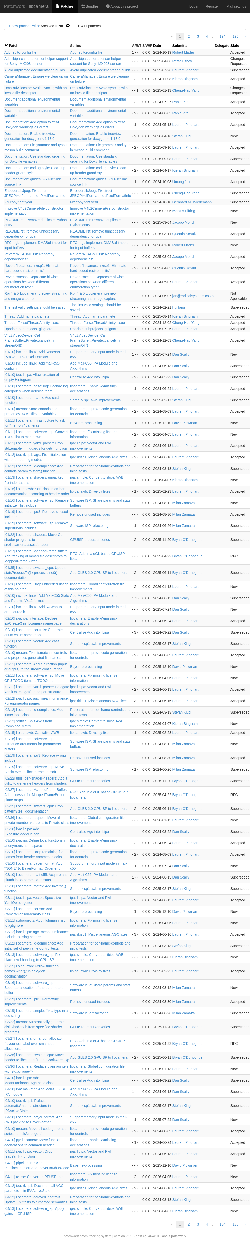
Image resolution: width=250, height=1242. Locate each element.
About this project (122, 6)
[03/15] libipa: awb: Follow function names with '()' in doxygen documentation (31, 971)
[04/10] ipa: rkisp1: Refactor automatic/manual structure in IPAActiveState (27, 1106)
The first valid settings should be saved (34, 307)
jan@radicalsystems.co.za (193, 296)
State (234, 46)
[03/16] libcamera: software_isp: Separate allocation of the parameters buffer (33, 988)
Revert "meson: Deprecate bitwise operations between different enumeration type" (31, 282)
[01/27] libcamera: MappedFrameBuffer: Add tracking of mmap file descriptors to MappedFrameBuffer (35, 556)
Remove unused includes (90, 514)
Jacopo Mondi (183, 222)
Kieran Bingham (185, 79)
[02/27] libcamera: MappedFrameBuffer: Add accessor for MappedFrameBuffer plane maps (35, 795)
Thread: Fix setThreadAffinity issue (31, 323)
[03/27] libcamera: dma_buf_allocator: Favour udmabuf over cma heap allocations (34, 1043)
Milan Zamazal (184, 503)
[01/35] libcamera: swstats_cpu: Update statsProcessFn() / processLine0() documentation (35, 573)
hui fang (178, 307)
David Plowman (184, 423)
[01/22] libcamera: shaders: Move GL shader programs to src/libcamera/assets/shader (33, 540)
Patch (13, 46)
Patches (64, 6)
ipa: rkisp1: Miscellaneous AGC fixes (98, 457)
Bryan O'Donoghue (187, 540)
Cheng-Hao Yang (186, 90)
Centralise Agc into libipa (89, 377)
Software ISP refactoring (89, 526)
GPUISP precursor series (90, 540)
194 (222, 36)
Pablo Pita (180, 102)
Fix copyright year (18, 202)
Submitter (180, 46)
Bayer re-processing (86, 423)
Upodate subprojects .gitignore (28, 329)
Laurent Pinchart (185, 70)
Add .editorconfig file (20, 52)
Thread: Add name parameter (27, 316)
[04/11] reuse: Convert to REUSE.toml (34, 1177)
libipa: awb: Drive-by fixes (90, 491)
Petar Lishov (182, 61)
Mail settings (236, 6)
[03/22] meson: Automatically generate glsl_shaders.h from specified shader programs (34, 1027)
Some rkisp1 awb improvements (95, 400)
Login (193, 6)
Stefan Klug (181, 136)
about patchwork (174, 1236)
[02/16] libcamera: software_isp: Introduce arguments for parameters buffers (32, 744)
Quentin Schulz (184, 234)
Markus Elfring (183, 211)
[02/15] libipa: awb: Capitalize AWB (31, 733)
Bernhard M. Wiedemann (192, 202)
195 (235, 36)
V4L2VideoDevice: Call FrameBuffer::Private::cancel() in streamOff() (29, 340)
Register (212, 6)
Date (157, 46)
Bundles (90, 6)
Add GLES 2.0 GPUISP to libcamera (98, 573)
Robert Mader (183, 52)
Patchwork (14, 6)
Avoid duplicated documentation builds (34, 70)
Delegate (222, 46)
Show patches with (24, 26)
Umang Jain (181, 182)
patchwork (71, 1236)
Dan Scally (180, 354)
